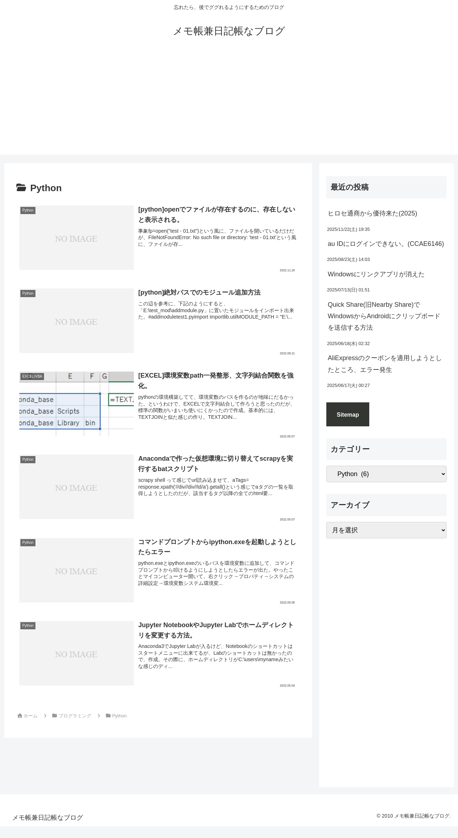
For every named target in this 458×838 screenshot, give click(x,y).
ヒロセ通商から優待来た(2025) (372, 213)
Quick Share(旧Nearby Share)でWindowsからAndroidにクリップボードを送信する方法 (384, 316)
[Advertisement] (229, 104)
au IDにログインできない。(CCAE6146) (386, 243)
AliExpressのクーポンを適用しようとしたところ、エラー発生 (385, 363)
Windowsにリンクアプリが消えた (376, 274)
